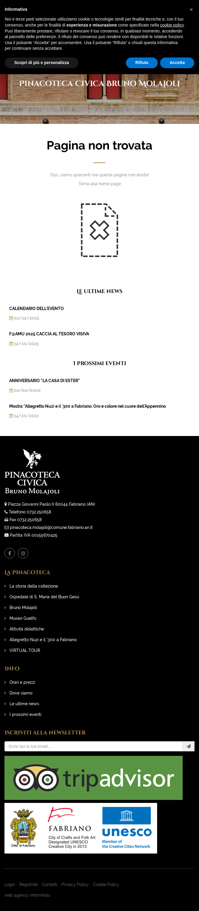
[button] (191, 9)
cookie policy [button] (172, 25)
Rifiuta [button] (142, 62)
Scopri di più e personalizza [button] (41, 62)
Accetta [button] (177, 62)
